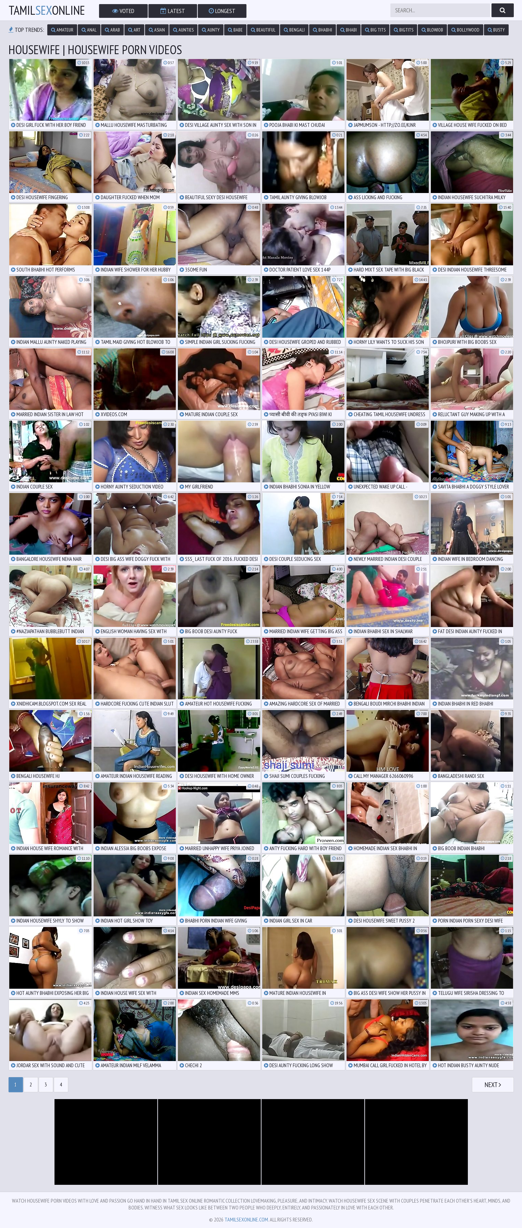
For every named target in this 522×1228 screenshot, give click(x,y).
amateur (62, 30)
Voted (123, 11)
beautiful (263, 30)
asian (157, 30)
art (134, 30)
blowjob (432, 30)
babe (235, 30)
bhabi (348, 30)
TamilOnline (47, 10)
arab (112, 30)
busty (496, 30)
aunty (211, 30)
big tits (375, 30)
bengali (294, 30)
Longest (222, 11)
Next (493, 1084)
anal (89, 30)
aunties (183, 30)
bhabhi (322, 30)
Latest (172, 11)
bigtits (403, 30)
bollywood (465, 30)
